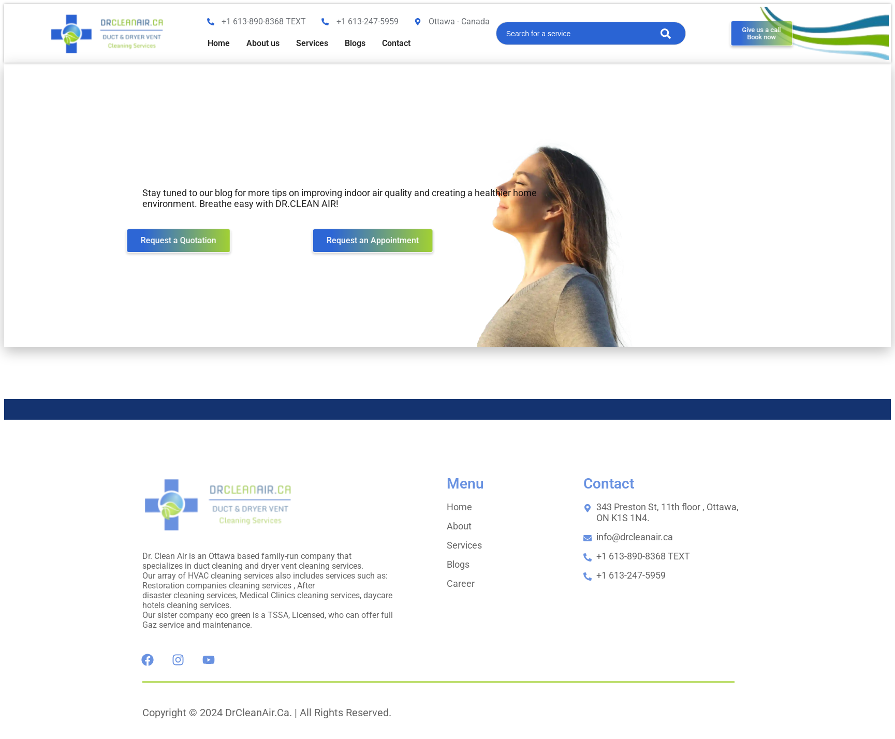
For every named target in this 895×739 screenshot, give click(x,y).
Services (312, 43)
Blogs (355, 43)
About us (263, 43)
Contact (396, 43)
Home (219, 43)
